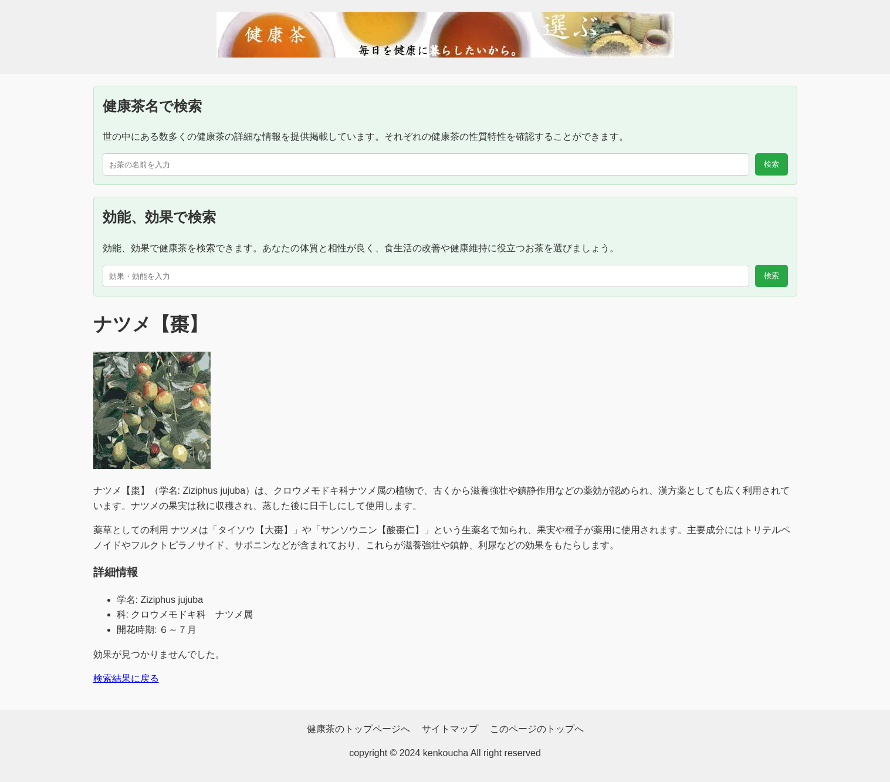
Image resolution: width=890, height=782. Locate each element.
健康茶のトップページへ (358, 729)
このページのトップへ (537, 729)
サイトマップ (450, 729)
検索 (771, 164)
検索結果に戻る (126, 678)
